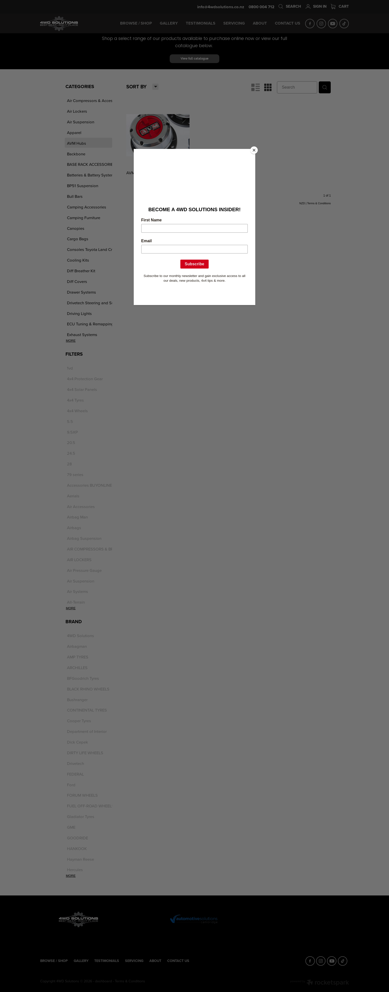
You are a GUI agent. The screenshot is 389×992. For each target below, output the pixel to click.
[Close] (254, 150)
